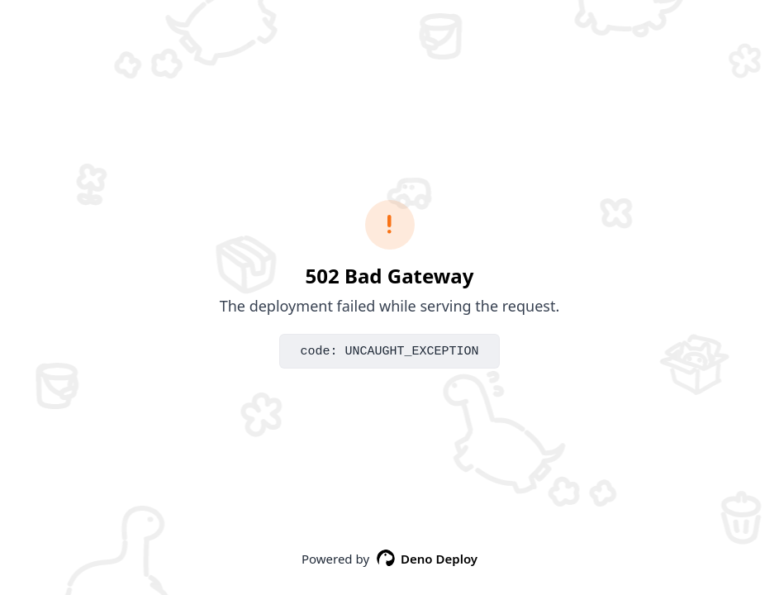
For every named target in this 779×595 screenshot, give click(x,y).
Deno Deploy (426, 559)
